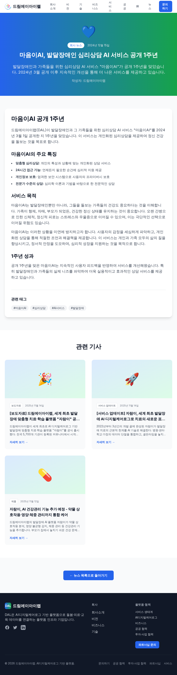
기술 (80, 6)
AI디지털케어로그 (146, 617)
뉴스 (149, 6)
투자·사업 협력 (144, 634)
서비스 (168, 663)
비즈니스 (95, 6)
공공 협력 (141, 628)
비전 (67, 6)
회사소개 (53, 6)
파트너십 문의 (147, 644)
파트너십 (155, 663)
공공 (124, 6)
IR (137, 6)
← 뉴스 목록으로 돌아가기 (88, 575)
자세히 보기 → (19, 442)
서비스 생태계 (144, 611)
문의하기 (165, 6)
